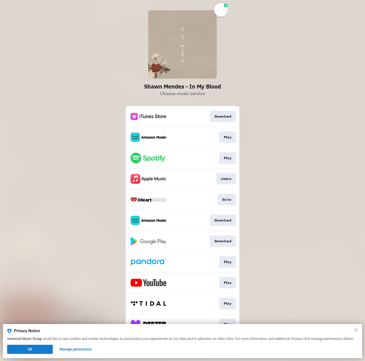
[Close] (356, 330)
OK (30, 349)
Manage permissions (76, 349)
